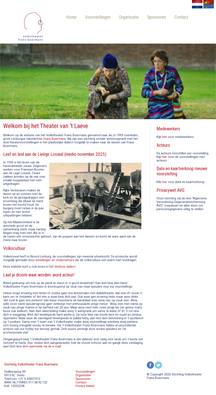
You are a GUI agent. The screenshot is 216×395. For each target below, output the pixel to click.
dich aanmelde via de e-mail (42, 346)
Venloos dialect (65, 266)
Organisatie (129, 17)
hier (164, 137)
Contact (181, 17)
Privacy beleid (85, 386)
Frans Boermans (54, 139)
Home (71, 17)
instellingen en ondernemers (55, 260)
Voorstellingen (98, 17)
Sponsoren (156, 17)
